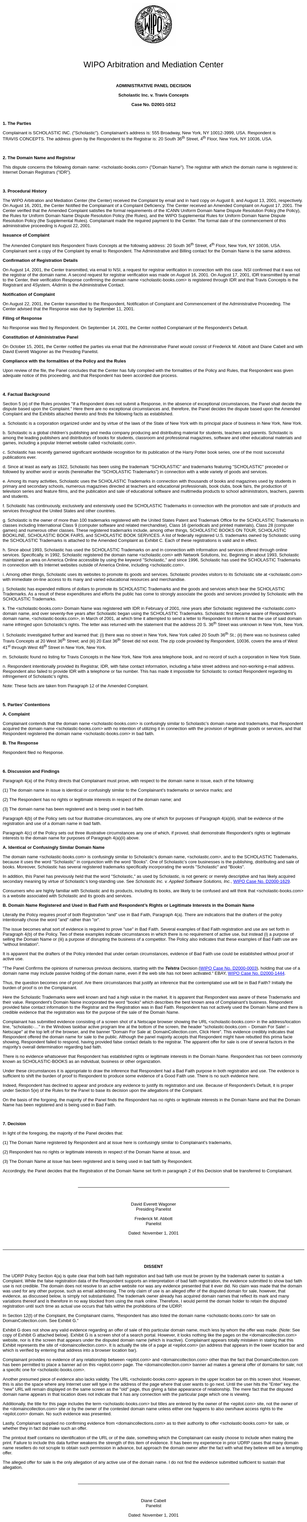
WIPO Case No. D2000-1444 (256, 973)
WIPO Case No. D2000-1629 (261, 881)
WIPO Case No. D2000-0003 (228, 968)
